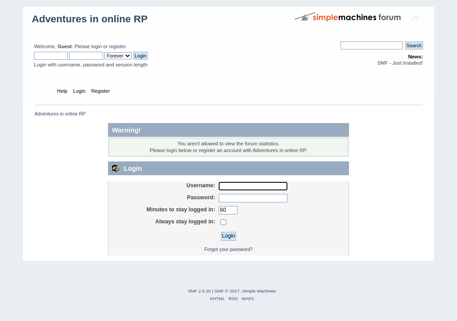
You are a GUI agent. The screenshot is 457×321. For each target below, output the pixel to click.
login (96, 46)
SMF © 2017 (227, 290)
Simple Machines (259, 290)
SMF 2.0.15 (199, 290)
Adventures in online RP (90, 19)
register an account (220, 150)
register (117, 46)
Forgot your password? (228, 249)
